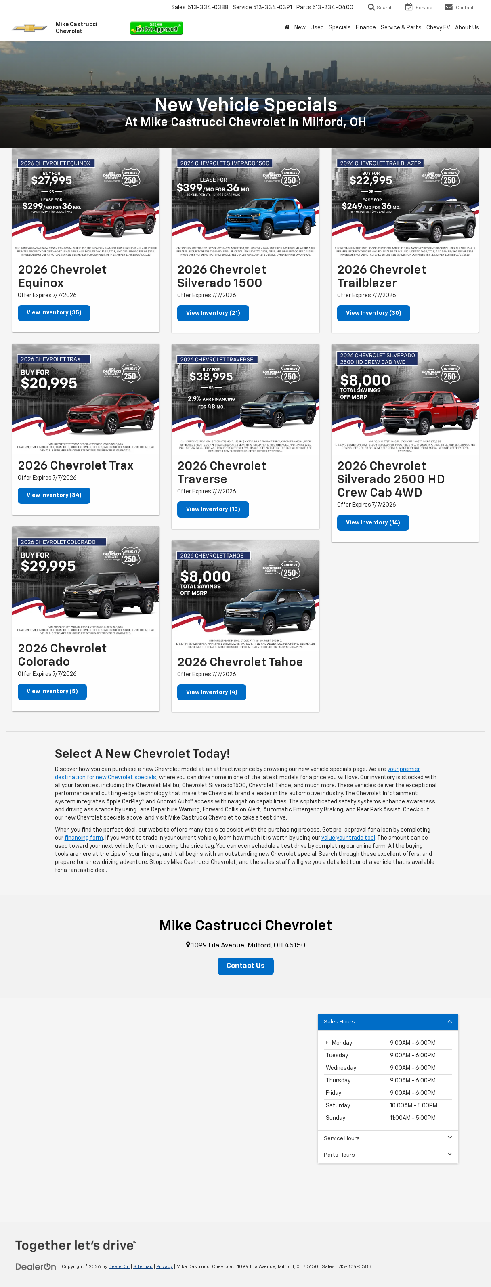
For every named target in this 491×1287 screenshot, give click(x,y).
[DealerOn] (36, 1267)
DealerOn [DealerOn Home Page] (119, 1267)
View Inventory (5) (52, 692)
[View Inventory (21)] (245, 203)
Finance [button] (366, 28)
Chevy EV (438, 28)
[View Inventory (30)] (405, 203)
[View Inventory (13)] (245, 399)
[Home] (287, 28)
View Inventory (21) (213, 313)
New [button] (300, 28)
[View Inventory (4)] (245, 595)
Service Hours (388, 1138)
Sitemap (143, 1267)
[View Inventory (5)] (85, 582)
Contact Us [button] (246, 966)
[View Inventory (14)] (405, 399)
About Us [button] (467, 28)
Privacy (164, 1267)
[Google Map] (245, 1099)
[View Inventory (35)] (85, 203)
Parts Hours (388, 1155)
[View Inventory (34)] (85, 399)
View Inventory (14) (373, 523)
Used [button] (317, 28)
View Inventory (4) (211, 692)
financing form (84, 838)
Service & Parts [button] (401, 28)
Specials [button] (340, 28)
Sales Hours (388, 1022)
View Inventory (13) (213, 509)
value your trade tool (348, 838)
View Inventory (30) (373, 313)
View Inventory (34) (54, 496)
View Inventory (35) (54, 313)
